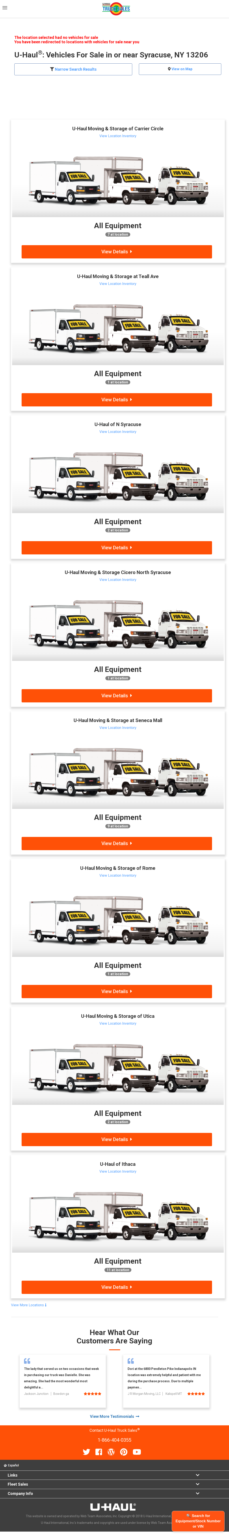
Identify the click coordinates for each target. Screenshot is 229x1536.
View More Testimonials (114, 1416)
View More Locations (29, 1305)
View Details (116, 251)
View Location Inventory (117, 136)
